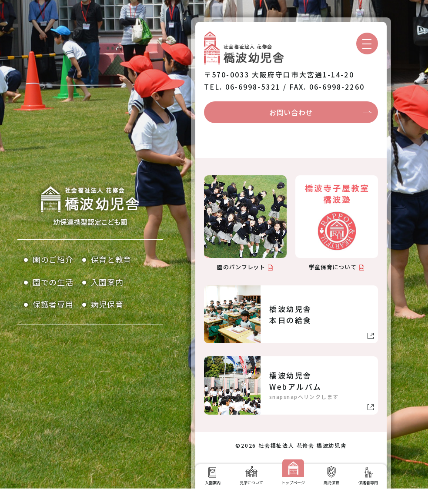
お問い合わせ (291, 112)
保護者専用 (53, 304)
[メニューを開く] (367, 43)
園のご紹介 (53, 259)
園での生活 (53, 282)
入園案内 (107, 282)
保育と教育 (111, 259)
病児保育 (107, 304)
